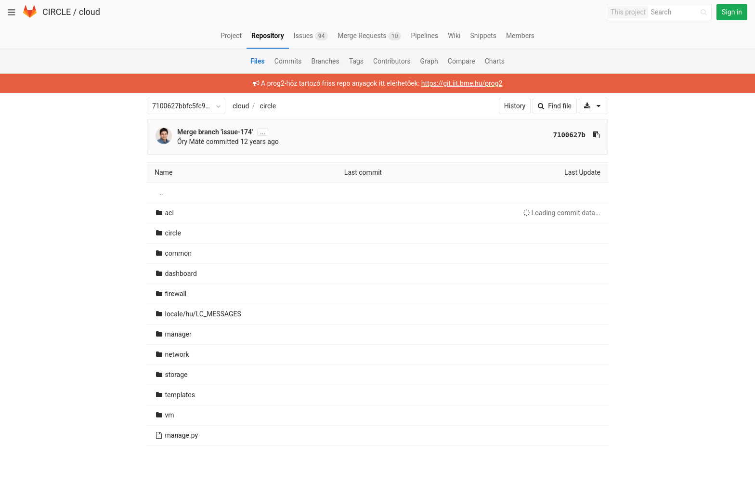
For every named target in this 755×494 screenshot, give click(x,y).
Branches (325, 61)
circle (268, 106)
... (262, 132)
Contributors (392, 61)
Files (257, 61)
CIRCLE (56, 12)
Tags (356, 61)
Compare (461, 61)
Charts (495, 61)
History (515, 106)
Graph (429, 61)
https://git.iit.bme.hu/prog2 (462, 83)
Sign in (732, 12)
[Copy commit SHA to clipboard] (596, 135)
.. (161, 192)
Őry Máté (190, 141)
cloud (89, 12)
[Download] (593, 106)
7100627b (569, 135)
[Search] (680, 12)
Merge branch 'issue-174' (215, 132)
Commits (288, 61)
